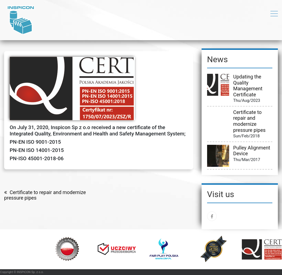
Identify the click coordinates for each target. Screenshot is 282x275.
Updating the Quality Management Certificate (247, 85)
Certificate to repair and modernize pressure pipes (45, 195)
